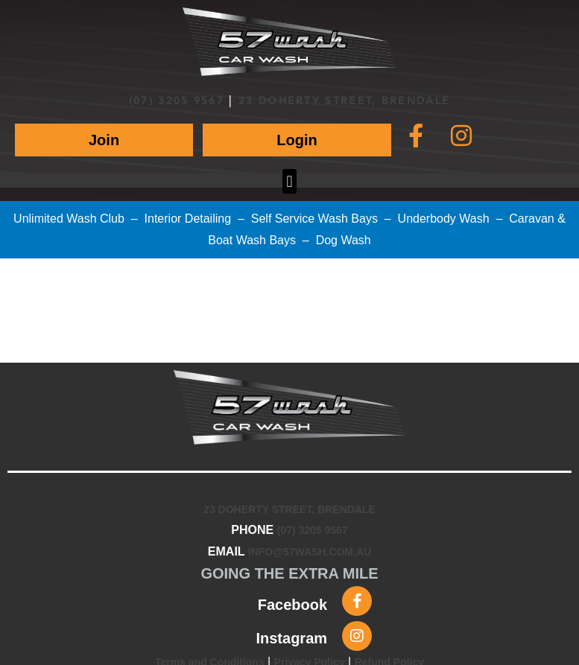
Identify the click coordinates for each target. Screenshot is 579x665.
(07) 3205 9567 (176, 101)
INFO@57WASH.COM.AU (309, 552)
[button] (289, 181)
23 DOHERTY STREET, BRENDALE (344, 101)
